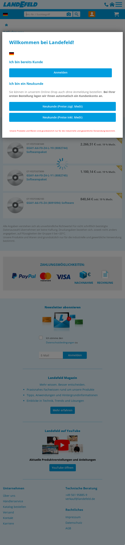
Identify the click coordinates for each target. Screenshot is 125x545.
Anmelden (60, 72)
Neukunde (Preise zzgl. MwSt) (63, 106)
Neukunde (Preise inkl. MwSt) (62, 117)
